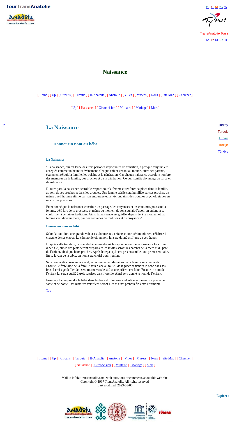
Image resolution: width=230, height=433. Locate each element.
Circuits (65, 95)
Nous (154, 95)
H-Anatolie (97, 95)
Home (43, 95)
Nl (216, 39)
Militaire (125, 108)
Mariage (141, 108)
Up (54, 95)
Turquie (80, 95)
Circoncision (107, 108)
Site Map (168, 95)
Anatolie (114, 95)
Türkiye (223, 151)
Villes (128, 95)
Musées (141, 95)
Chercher (185, 95)
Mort (154, 108)
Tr (225, 7)
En (207, 39)
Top (48, 290)
